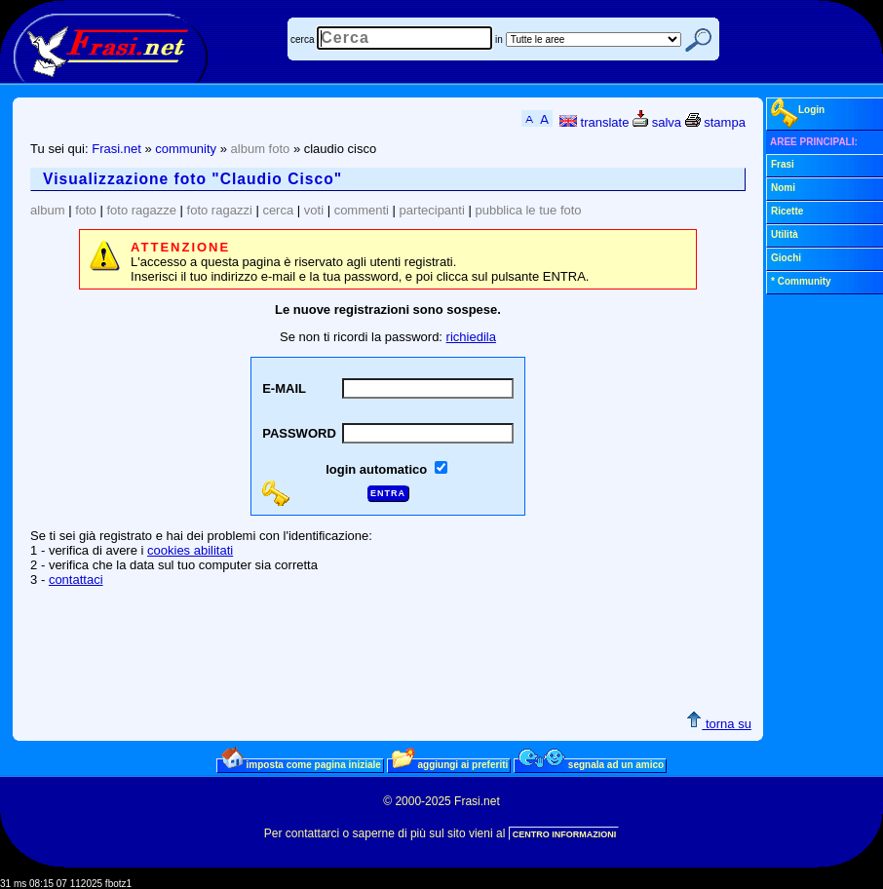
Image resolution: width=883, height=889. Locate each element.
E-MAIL (284, 388)
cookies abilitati (190, 550)
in (499, 39)
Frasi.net (116, 148)
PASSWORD (299, 433)
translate (594, 122)
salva (657, 122)
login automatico (378, 469)
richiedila (471, 336)
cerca (302, 39)
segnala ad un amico (591, 764)
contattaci (76, 579)
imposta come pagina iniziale (301, 764)
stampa (715, 122)
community (185, 148)
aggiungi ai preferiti (450, 764)
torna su (718, 723)
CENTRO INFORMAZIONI (565, 834)
